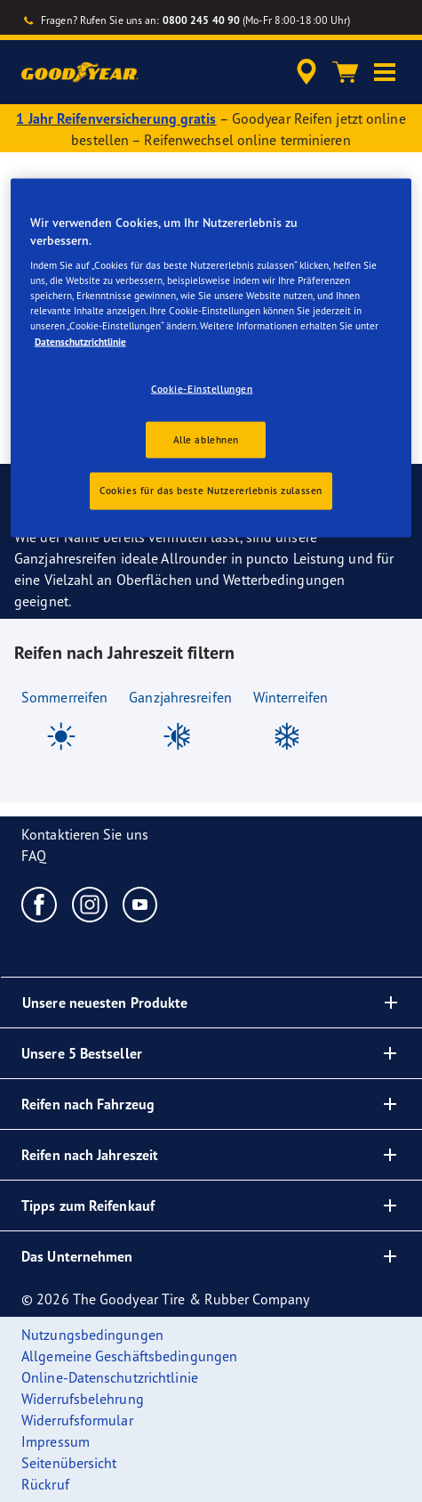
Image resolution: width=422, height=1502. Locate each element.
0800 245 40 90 (201, 20)
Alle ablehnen (206, 439)
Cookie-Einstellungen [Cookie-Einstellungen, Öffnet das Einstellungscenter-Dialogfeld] (201, 388)
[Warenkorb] (346, 72)
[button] (385, 72)
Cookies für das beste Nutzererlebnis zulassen (211, 490)
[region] (211, 358)
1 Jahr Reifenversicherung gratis (116, 118)
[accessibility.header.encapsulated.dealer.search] (306, 72)
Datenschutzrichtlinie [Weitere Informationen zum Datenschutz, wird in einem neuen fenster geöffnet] (80, 341)
